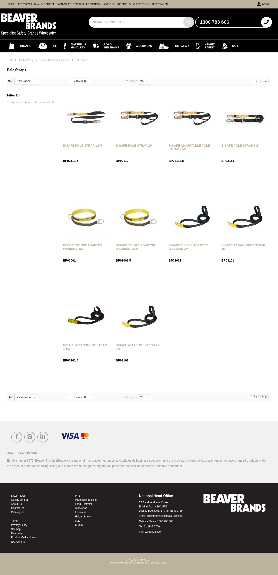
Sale (77, 520)
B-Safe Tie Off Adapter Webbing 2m (188, 247)
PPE (77, 495)
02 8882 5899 (153, 531)
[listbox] (26, 81)
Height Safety (83, 516)
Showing (80, 81)
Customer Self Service (133, 563)
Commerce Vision (158, 563)
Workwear (81, 508)
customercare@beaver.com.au (165, 515)
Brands (79, 524)
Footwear (80, 512)
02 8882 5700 (152, 526)
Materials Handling (86, 499)
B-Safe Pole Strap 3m (239, 145)
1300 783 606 (165, 521)
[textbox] (136, 22)
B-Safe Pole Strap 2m (134, 145)
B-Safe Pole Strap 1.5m (82, 145)
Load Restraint (83, 503)
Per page (131, 81)
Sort (10, 81)
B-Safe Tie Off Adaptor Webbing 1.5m (135, 247)
